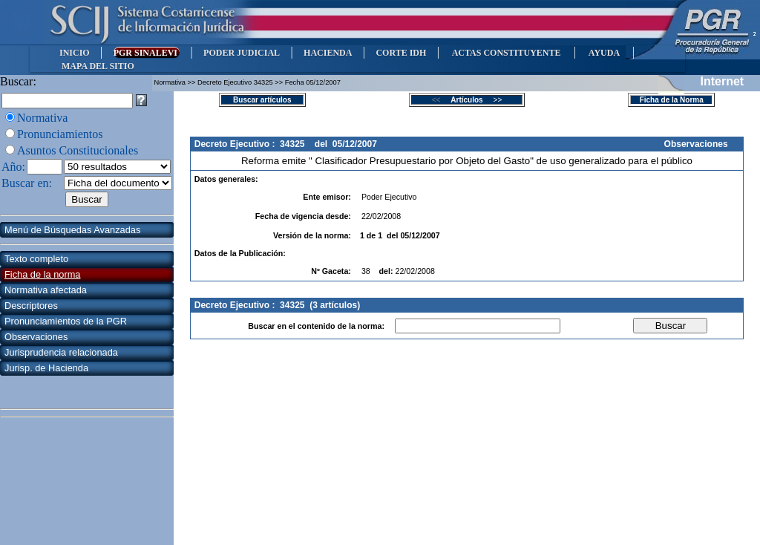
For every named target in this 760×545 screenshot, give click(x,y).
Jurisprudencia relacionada (61, 352)
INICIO (74, 53)
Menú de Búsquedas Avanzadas (72, 229)
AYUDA (603, 53)
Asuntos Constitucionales (77, 150)
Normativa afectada (45, 290)
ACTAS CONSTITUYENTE (506, 53)
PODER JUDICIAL (241, 53)
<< (440, 100)
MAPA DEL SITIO (98, 66)
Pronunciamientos (60, 134)
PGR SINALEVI (147, 53)
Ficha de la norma (42, 274)
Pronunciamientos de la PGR (65, 321)
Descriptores (31, 305)
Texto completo (36, 258)
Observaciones (36, 336)
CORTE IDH (401, 53)
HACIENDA (328, 53)
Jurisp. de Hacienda (46, 367)
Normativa (42, 117)
